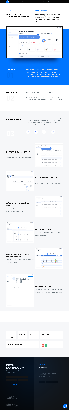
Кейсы (44, 1)
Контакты (61, 1)
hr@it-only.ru (50, 376)
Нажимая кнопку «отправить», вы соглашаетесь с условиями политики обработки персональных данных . (16, 387)
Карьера (54, 1)
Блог (49, 1)
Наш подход (32, 1)
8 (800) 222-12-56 (43, 367)
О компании (24, 1)
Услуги (39, 1)
